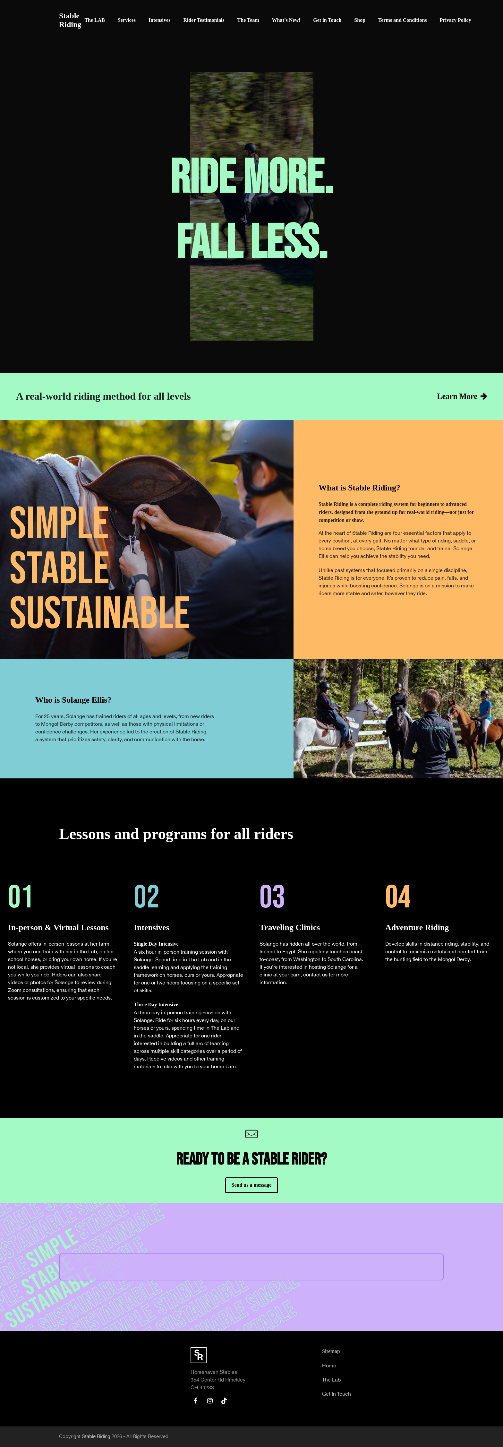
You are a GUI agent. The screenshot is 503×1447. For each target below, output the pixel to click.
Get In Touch (336, 1394)
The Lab (331, 1380)
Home (329, 1366)
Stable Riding (70, 20)
